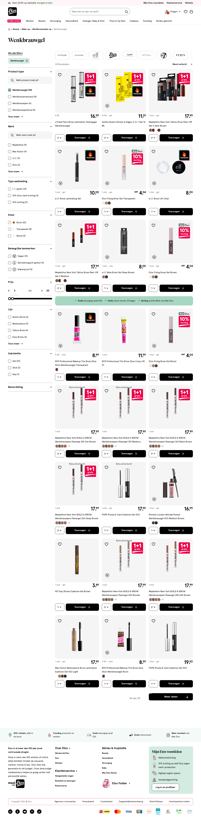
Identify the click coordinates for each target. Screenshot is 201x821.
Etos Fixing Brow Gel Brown (163, 272)
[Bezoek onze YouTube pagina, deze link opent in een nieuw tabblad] (25, 811)
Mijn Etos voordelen (153, 3)
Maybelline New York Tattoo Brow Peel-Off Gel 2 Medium (76, 274)
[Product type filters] (30, 71)
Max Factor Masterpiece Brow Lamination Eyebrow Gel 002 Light (76, 670)
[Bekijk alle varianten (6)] (62, 446)
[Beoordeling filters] (30, 387)
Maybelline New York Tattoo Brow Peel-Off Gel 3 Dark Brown (170, 124)
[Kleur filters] (30, 215)
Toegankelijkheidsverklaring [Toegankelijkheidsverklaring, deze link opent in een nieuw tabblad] (131, 802)
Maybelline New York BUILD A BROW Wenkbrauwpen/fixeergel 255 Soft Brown (169, 593)
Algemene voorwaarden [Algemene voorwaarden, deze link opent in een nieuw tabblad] (65, 802)
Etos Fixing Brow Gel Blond (162, 361)
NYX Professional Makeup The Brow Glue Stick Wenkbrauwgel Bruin (122, 670)
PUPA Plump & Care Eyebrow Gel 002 (121, 515)
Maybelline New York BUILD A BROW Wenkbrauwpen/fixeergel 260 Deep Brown (76, 517)
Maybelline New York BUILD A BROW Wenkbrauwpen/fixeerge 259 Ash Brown (75, 440)
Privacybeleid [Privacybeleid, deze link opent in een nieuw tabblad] (88, 802)
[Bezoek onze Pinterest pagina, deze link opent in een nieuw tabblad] (32, 811)
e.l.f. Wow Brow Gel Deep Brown (118, 272)
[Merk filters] (30, 126)
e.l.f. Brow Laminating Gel (68, 198)
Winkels (189, 3)
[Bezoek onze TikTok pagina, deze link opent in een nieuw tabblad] (39, 811)
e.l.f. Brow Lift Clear (159, 198)
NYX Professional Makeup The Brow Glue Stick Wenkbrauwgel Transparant (75, 363)
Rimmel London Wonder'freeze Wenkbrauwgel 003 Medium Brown (166, 517)
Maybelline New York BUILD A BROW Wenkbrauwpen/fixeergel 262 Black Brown (170, 440)
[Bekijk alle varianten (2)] (105, 277)
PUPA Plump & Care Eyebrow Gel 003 (168, 668)
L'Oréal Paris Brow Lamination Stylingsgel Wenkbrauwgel (76, 124)
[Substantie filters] (30, 353)
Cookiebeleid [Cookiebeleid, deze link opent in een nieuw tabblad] (106, 802)
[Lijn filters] (30, 309)
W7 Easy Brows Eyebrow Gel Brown (72, 591)
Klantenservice (174, 3)
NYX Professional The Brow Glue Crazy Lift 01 (123, 363)
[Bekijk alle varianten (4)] (155, 130)
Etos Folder (121, 783)
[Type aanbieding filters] (30, 181)
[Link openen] (158, 811)
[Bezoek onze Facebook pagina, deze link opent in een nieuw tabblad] (17, 811)
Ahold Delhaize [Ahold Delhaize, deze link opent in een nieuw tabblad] (156, 802)
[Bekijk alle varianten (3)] (106, 203)
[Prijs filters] (30, 282)
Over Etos (63, 748)
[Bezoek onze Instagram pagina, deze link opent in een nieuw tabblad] (10, 811)
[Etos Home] (12, 11)
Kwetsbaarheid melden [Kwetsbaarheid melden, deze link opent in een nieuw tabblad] (179, 802)
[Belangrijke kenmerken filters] (30, 248)
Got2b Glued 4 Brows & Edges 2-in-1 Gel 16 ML (123, 124)
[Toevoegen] (82, 137)
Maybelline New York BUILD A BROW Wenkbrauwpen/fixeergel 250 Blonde (121, 593)
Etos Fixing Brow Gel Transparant (118, 198)
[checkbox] (30, 90)
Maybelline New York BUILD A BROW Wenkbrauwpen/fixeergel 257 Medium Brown (121, 440)
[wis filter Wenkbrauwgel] (27, 61)
